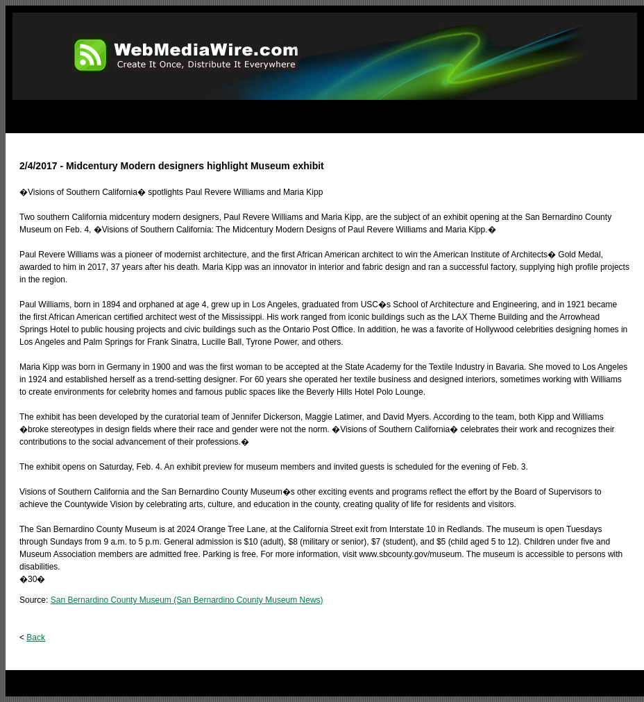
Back (35, 637)
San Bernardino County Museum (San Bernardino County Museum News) (187, 600)
